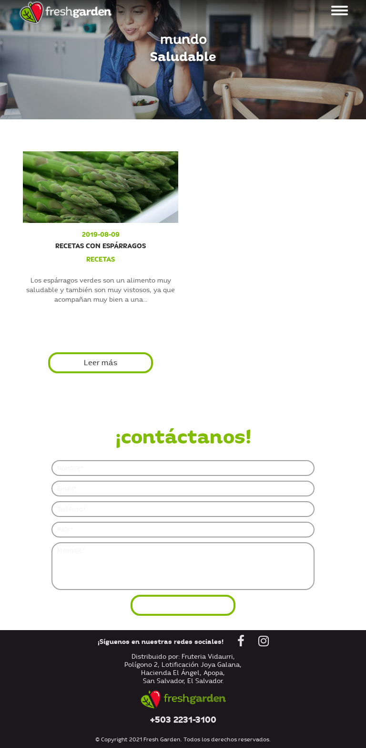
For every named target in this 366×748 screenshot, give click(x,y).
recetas (100, 259)
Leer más (100, 363)
